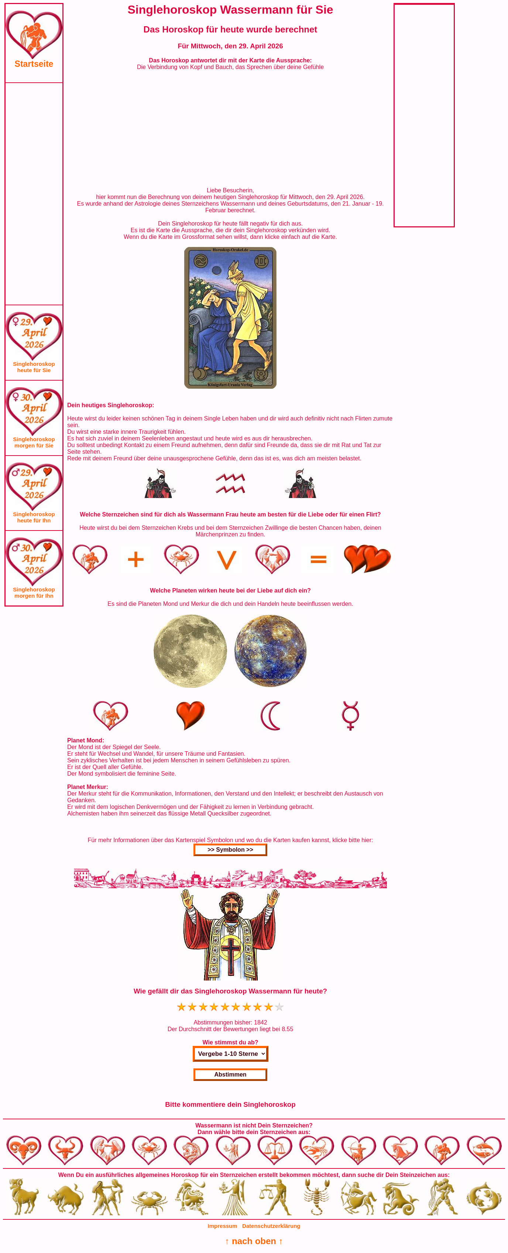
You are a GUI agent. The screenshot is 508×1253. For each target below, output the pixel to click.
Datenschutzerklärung (271, 1226)
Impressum (222, 1226)
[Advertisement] (34, 194)
